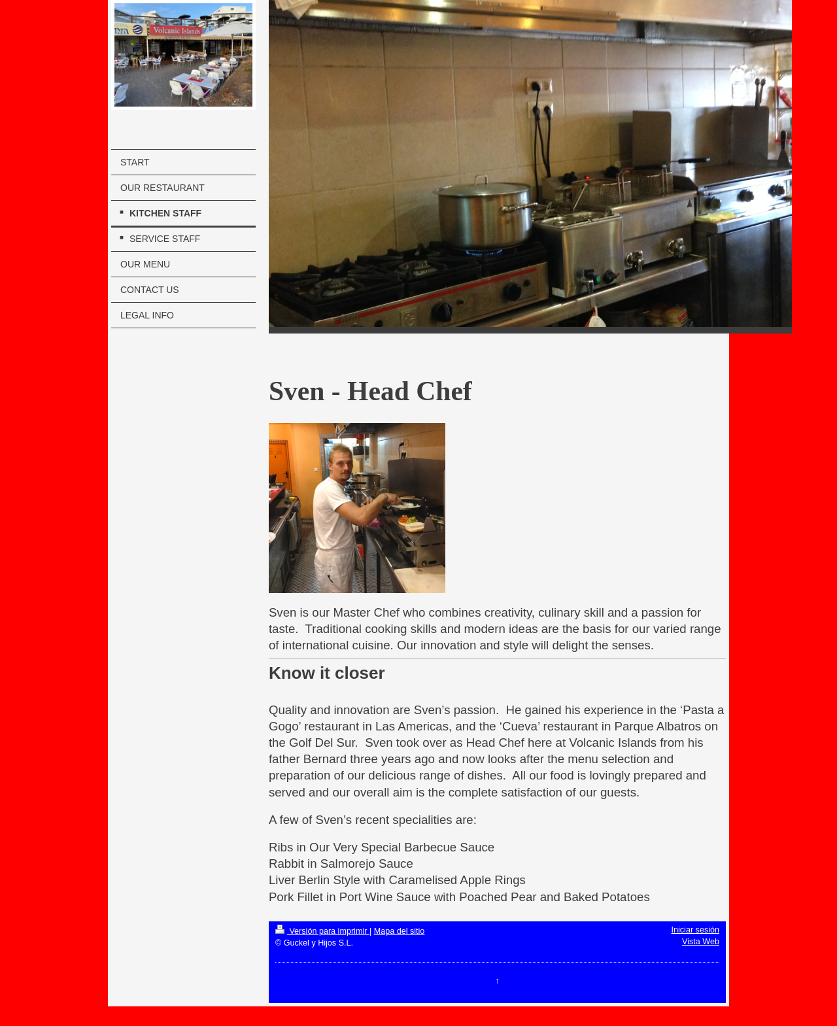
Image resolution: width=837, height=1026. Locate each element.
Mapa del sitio (399, 931)
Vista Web (700, 941)
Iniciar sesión (696, 929)
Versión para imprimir (322, 931)
